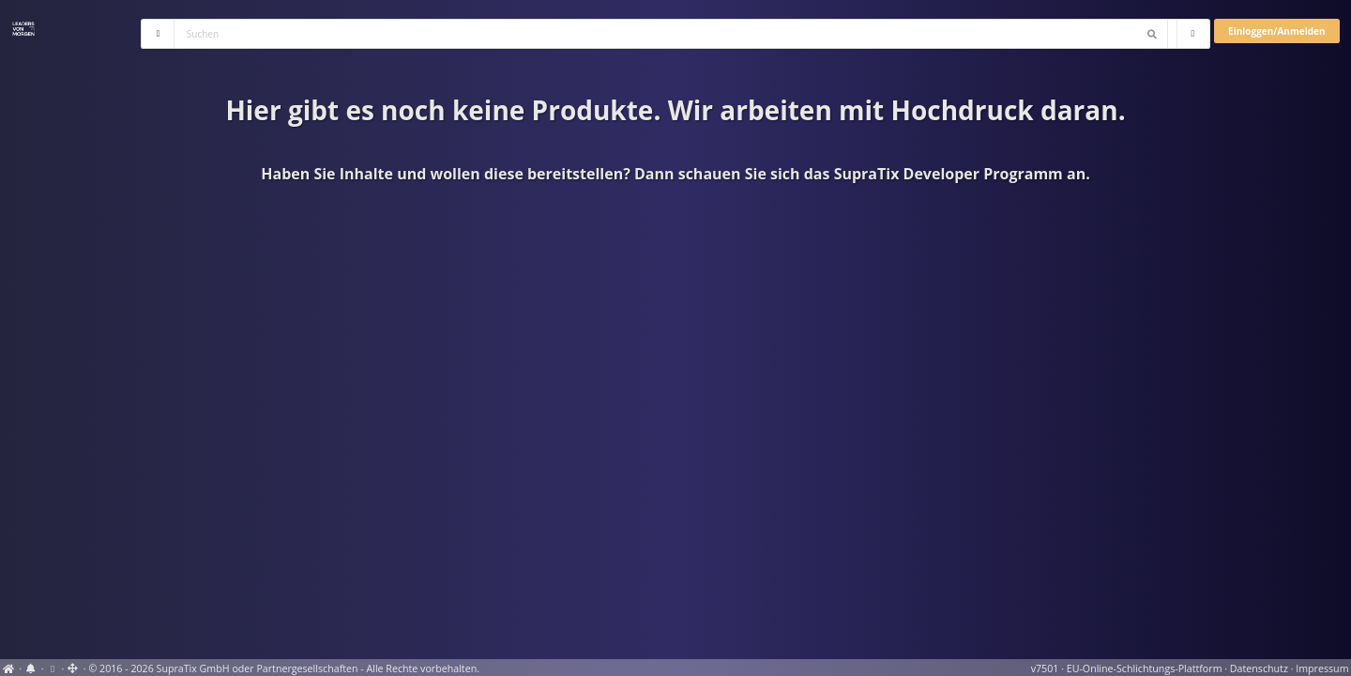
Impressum (1322, 668)
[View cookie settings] (52, 668)
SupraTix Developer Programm (948, 173)
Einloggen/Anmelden (1276, 31)
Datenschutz (1259, 668)
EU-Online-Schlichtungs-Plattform (1144, 668)
